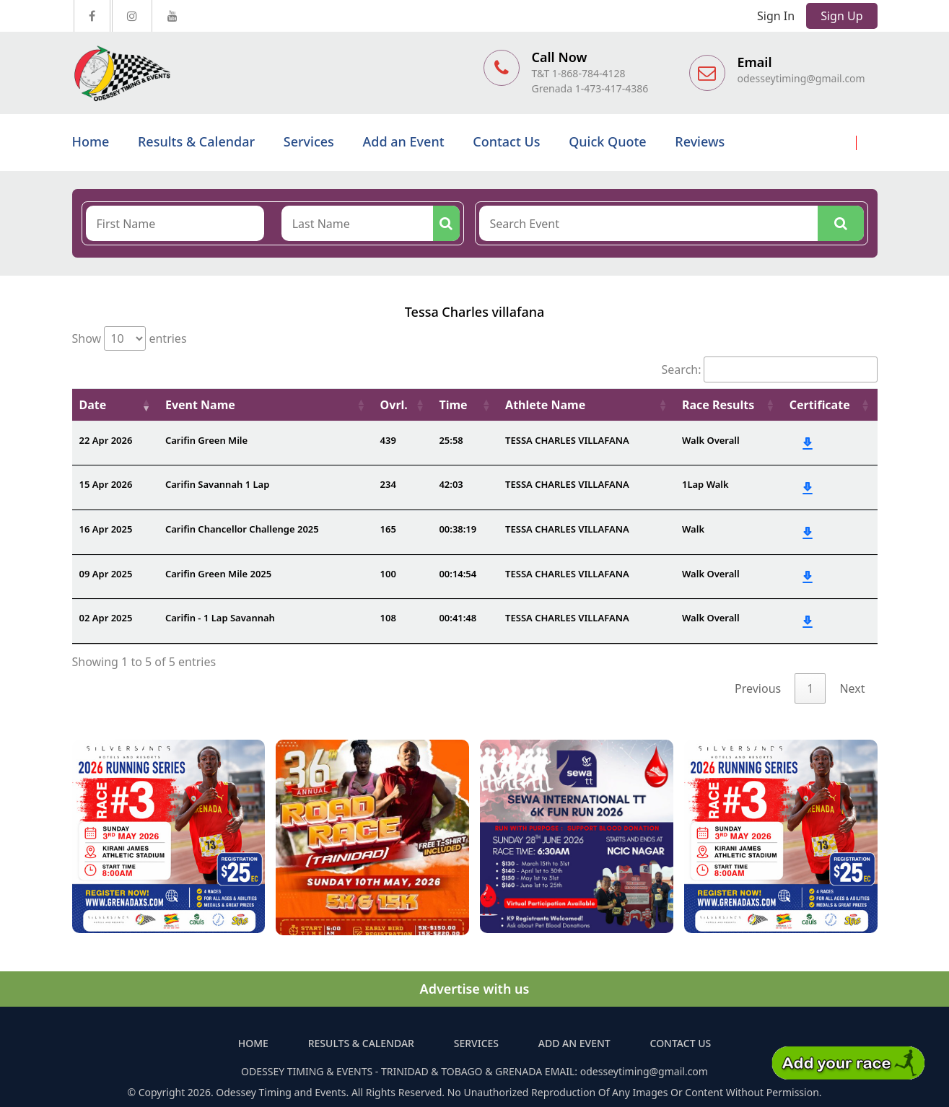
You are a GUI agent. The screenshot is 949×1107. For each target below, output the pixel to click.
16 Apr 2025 (106, 528)
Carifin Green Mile (206, 440)
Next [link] (852, 688)
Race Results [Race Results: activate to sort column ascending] (718, 405)
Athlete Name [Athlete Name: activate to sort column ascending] (545, 405)
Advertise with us (475, 988)
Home (91, 141)
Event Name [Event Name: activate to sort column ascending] (200, 405)
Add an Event (404, 141)
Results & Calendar (196, 141)
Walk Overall (711, 440)
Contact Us (506, 141)
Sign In (776, 16)
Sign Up (841, 16)
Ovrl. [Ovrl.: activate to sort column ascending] (394, 405)
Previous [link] (758, 688)
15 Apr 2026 (106, 484)
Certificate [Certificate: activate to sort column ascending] (820, 405)
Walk (693, 528)
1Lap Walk (705, 484)
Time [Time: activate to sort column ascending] (453, 405)
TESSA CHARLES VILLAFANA (567, 440)
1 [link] (810, 688)
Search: (770, 369)
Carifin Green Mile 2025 (218, 573)
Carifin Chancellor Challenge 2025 (242, 528)
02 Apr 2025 (106, 617)
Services (309, 141)
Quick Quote (607, 141)
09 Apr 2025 (106, 573)
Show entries (129, 338)
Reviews (700, 141)
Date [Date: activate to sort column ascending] (93, 405)
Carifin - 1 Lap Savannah (220, 617)
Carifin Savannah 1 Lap (217, 484)
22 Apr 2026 (106, 440)
